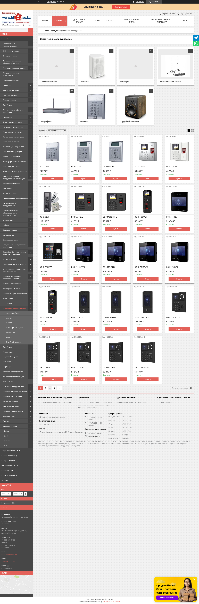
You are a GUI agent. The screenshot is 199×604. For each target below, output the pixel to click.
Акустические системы (12, 132)
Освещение (8, 220)
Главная (45, 21)
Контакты (111, 21)
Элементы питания (11, 142)
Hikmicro (6, 441)
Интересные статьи (10, 465)
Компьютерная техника (13, 411)
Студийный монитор (13, 342)
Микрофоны (10, 332)
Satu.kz (110, 599)
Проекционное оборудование (15, 198)
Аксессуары (8, 352)
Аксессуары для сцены (14, 328)
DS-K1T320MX (45, 367)
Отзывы (5, 480)
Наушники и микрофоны (13, 127)
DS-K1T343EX (172, 267)
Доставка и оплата (79, 21)
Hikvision (6, 431)
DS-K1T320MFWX (142, 367)
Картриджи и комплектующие (15, 264)
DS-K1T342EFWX (142, 317)
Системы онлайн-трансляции (15, 391)
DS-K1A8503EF (172, 167)
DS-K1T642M (171, 217)
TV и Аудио (7, 105)
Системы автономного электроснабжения (12, 277)
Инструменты (8, 235)
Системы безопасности (12, 283)
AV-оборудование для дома (14, 376)
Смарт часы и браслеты (12, 122)
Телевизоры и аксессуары (13, 137)
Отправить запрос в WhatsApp (161, 21)
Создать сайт (51, 2)
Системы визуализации (12, 396)
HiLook (5, 436)
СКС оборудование (11, 51)
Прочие (6, 421)
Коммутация (8, 298)
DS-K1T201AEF (45, 267)
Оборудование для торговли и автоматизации (15, 270)
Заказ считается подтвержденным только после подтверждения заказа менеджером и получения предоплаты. (96, 404)
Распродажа (8, 381)
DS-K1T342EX (77, 317)
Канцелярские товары (12, 183)
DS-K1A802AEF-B (110, 217)
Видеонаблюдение (11, 80)
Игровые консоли (10, 426)
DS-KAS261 (44, 217)
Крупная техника (10, 95)
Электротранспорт (11, 240)
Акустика (9, 318)
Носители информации (12, 152)
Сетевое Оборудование (13, 371)
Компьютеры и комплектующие (10, 45)
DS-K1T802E (76, 167)
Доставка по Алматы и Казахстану (132, 402)
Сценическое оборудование (14, 308)
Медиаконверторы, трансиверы (11, 74)
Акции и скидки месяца (11, 451)
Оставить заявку (165, 402)
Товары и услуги (51, 31)
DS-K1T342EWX (109, 317)
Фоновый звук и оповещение (15, 293)
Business (9, 337)
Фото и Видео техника (12, 166)
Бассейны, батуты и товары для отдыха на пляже (14, 253)
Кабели (6, 225)
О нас (97, 21)
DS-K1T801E (44, 167)
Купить (53, 178)
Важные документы (10, 475)
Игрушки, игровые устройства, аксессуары (15, 246)
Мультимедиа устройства (13, 147)
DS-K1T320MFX (77, 367)
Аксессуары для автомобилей (15, 161)
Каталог (5, 39)
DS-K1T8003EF (141, 167)
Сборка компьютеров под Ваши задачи (55, 402)
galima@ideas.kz (8, 561)
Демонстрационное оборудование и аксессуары (14, 177)
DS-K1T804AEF (141, 217)
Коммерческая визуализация (15, 171)
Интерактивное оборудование (9, 204)
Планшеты (7, 117)
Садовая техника (10, 230)
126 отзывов (140, 2)
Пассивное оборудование (13, 386)
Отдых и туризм (9, 259)
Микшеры (9, 323)
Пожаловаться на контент (111, 601)
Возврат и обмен (8, 460)
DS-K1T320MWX (110, 367)
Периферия (7, 85)
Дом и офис (7, 188)
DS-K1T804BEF (45, 317)
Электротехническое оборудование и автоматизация (12, 212)
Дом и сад (7, 362)
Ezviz (5, 446)
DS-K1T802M (108, 167)
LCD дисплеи (8, 303)
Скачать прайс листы (131, 21)
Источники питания (11, 90)
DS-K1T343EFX (109, 267)
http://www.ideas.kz (9, 554)
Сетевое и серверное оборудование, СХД (12, 62)
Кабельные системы (11, 156)
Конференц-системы (11, 288)
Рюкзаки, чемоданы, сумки (14, 68)
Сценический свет (12, 313)
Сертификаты (7, 470)
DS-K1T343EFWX (78, 267)
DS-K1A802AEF (77, 217)
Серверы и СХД (9, 416)
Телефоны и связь (10, 401)
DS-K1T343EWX (141, 267)
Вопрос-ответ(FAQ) (9, 455)
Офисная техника (10, 56)
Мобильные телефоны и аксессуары (13, 111)
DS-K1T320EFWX (173, 317)
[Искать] (30, 30)
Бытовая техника (10, 193)
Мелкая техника (9, 100)
